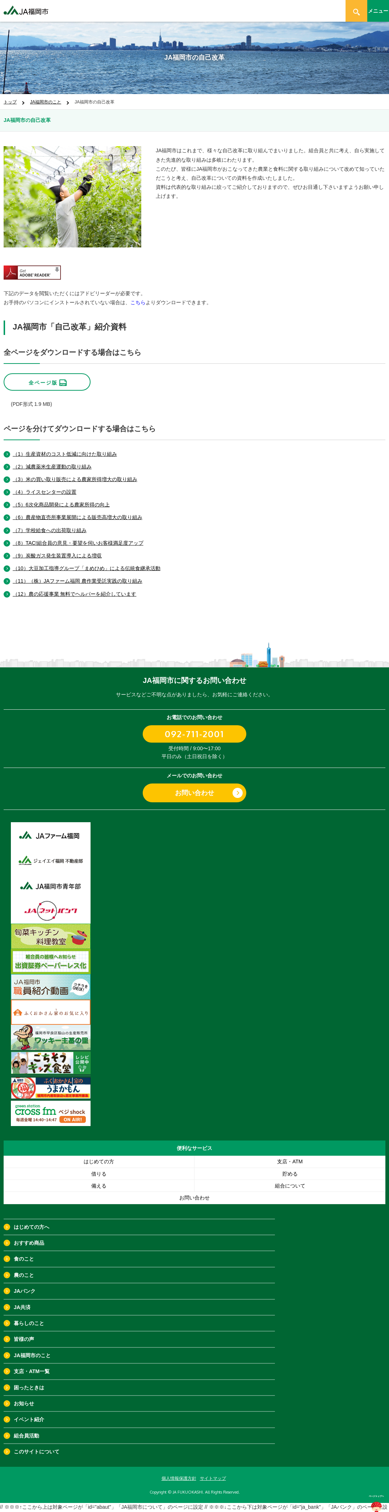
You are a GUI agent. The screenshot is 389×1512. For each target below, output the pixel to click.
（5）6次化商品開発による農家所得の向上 (61, 498)
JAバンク (24, 1284)
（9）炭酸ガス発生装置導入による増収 (57, 549)
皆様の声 (24, 1332)
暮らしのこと (29, 1316)
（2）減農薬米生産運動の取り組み (52, 460)
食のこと (24, 1252)
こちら (138, 302)
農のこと (24, 1268)
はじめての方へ (31, 1220)
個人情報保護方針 (179, 1471)
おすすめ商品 (29, 1236)
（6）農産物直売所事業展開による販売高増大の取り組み (77, 510)
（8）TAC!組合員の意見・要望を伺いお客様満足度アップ (78, 536)
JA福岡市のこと (45, 102)
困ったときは (29, 1380)
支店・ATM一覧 (32, 1364)
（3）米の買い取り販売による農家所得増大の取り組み (75, 472)
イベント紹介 (29, 1412)
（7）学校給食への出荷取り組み (50, 523)
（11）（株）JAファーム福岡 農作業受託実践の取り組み (77, 574)
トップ (10, 102)
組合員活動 (26, 1429)
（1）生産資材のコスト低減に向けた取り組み (65, 447)
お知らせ (24, 1397)
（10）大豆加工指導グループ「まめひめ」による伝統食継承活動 (86, 561)
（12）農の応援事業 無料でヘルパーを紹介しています (74, 587)
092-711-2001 (194, 726)
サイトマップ (213, 1471)
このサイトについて (36, 1445)
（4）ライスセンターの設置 (44, 485)
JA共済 (22, 1300)
